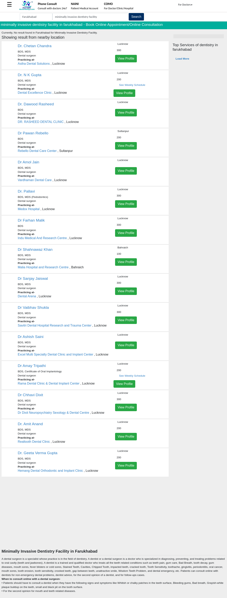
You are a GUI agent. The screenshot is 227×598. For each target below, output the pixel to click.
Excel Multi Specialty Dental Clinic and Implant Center (55, 354)
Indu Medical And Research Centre (42, 238)
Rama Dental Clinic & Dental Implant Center (48, 383)
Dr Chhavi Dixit (30, 395)
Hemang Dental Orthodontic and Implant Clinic (50, 470)
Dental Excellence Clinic (35, 92)
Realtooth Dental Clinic (34, 441)
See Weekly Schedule (132, 84)
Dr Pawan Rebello (33, 133)
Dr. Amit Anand (30, 424)
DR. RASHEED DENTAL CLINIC (41, 122)
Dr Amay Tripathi (32, 366)
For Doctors (185, 4)
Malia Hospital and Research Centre (43, 267)
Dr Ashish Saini (31, 337)
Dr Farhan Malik (31, 220)
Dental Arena (27, 296)
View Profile (126, 58)
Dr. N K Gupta (29, 75)
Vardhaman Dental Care (35, 180)
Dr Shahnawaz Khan (35, 249)
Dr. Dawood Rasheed (36, 104)
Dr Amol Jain (28, 162)
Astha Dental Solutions (34, 63)
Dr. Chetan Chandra (35, 46)
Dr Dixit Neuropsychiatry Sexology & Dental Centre (53, 412)
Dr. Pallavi (26, 191)
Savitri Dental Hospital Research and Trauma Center (55, 325)
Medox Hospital (29, 209)
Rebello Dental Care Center (37, 151)
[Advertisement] (113, 519)
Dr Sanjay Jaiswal (33, 278)
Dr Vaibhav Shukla (33, 307)
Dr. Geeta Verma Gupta (38, 453)
